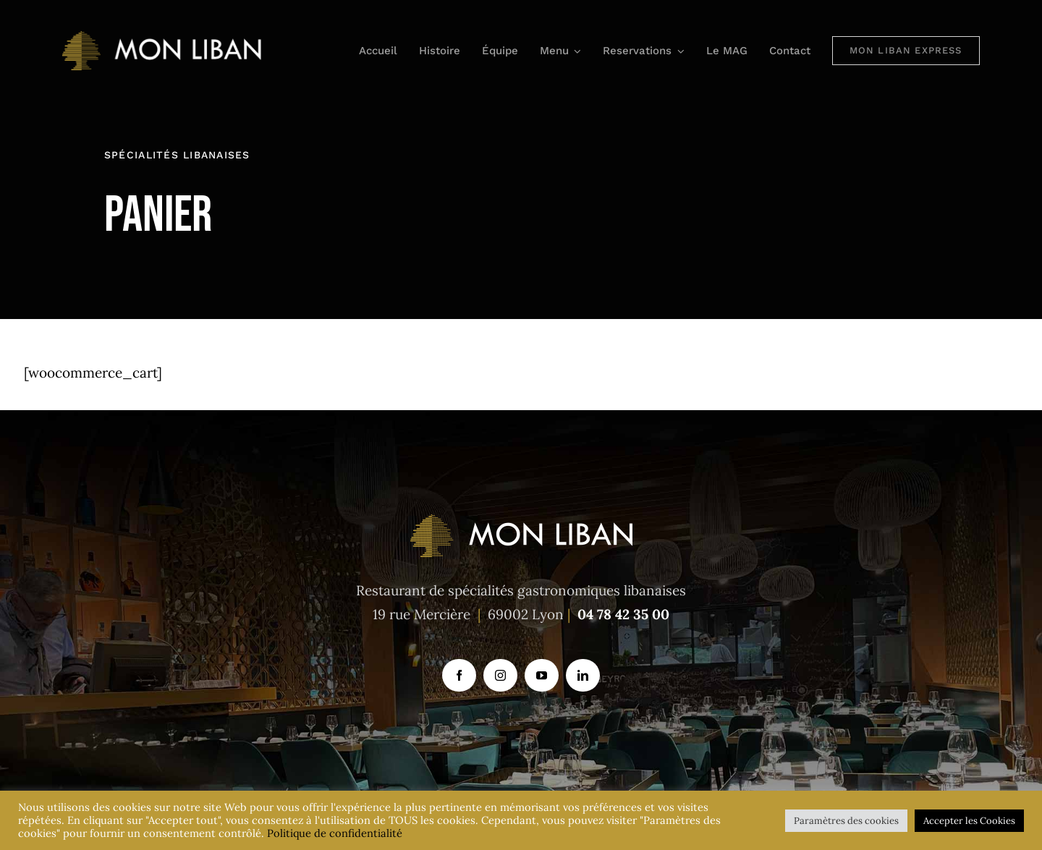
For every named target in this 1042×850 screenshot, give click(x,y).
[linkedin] (583, 675)
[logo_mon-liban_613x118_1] (163, 37)
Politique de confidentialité (334, 833)
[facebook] (459, 675)
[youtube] (542, 675)
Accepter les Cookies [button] (969, 821)
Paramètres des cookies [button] (846, 821)
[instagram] (500, 675)
